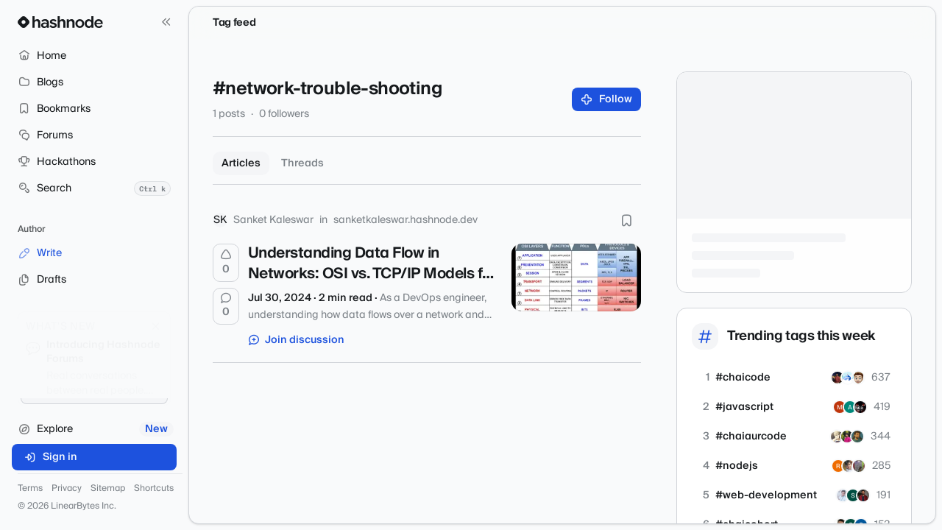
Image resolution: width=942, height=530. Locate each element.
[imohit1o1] (839, 407)
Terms (30, 489)
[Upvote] (226, 263)
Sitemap (108, 489)
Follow (607, 99)
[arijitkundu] (847, 436)
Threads (302, 163)
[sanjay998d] (847, 377)
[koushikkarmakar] (837, 377)
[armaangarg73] (860, 407)
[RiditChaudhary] (863, 495)
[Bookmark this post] (626, 220)
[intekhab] (857, 436)
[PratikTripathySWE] (848, 466)
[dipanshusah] (858, 466)
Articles (241, 163)
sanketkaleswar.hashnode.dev (405, 220)
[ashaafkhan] (850, 407)
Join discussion (296, 340)
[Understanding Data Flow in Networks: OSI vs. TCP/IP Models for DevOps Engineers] (576, 277)
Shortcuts (154, 489)
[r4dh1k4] (838, 466)
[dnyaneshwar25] (842, 495)
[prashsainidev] (858, 377)
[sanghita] (853, 495)
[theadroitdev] (836, 436)
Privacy (67, 489)
